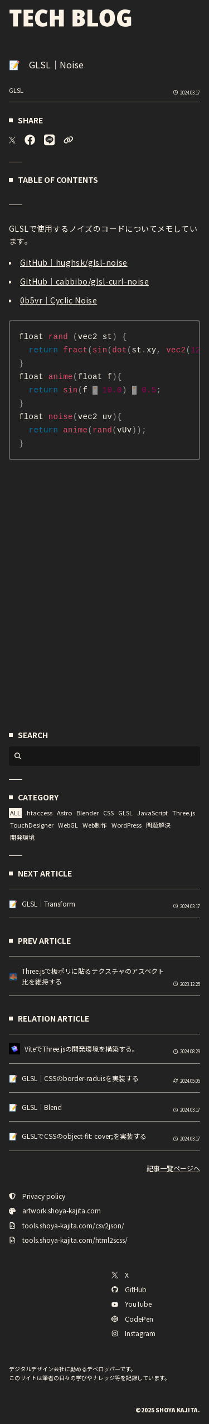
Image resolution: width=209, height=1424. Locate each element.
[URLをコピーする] (69, 140)
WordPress (126, 826)
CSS (108, 814)
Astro (64, 814)
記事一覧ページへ (173, 1170)
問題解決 (158, 826)
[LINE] (49, 140)
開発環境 (22, 838)
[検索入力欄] (111, 758)
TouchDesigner (32, 826)
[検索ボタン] (18, 758)
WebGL (68, 826)
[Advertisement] (104, 606)
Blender (87, 814)
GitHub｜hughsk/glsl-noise (74, 262)
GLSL (16, 90)
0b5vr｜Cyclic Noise (58, 300)
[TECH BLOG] (70, 18)
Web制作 (94, 826)
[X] (12, 140)
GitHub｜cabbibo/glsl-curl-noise (84, 281)
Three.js (183, 814)
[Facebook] (30, 140)
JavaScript (152, 814)
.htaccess (38, 814)
